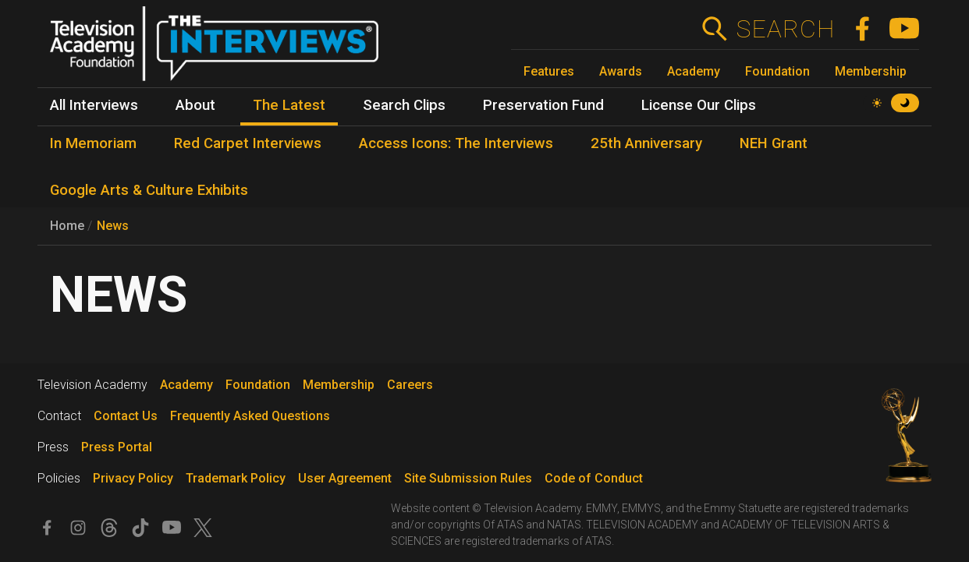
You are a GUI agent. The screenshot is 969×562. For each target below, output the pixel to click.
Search (785, 29)
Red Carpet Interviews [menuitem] (247, 143)
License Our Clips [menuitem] (698, 105)
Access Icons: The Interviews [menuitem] (456, 143)
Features (549, 71)
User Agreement (345, 478)
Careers (410, 384)
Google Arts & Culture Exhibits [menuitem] (149, 190)
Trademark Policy (236, 478)
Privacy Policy (133, 478)
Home (67, 225)
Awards (620, 71)
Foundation (777, 71)
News (113, 225)
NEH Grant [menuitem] (774, 143)
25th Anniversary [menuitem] (646, 143)
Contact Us (126, 415)
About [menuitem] (195, 105)
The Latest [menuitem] (289, 105)
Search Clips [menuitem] (404, 105)
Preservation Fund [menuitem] (543, 105)
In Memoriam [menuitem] (93, 143)
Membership (871, 71)
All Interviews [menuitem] (94, 105)
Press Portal (116, 447)
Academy (693, 71)
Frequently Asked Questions (250, 415)
